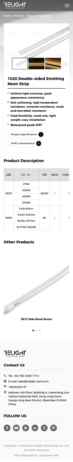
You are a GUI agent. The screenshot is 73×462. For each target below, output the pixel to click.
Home (8, 15)
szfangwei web (49, 457)
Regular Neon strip (38, 15)
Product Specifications (30, 135)
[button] (65, 64)
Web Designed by (25, 457)
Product (19, 15)
